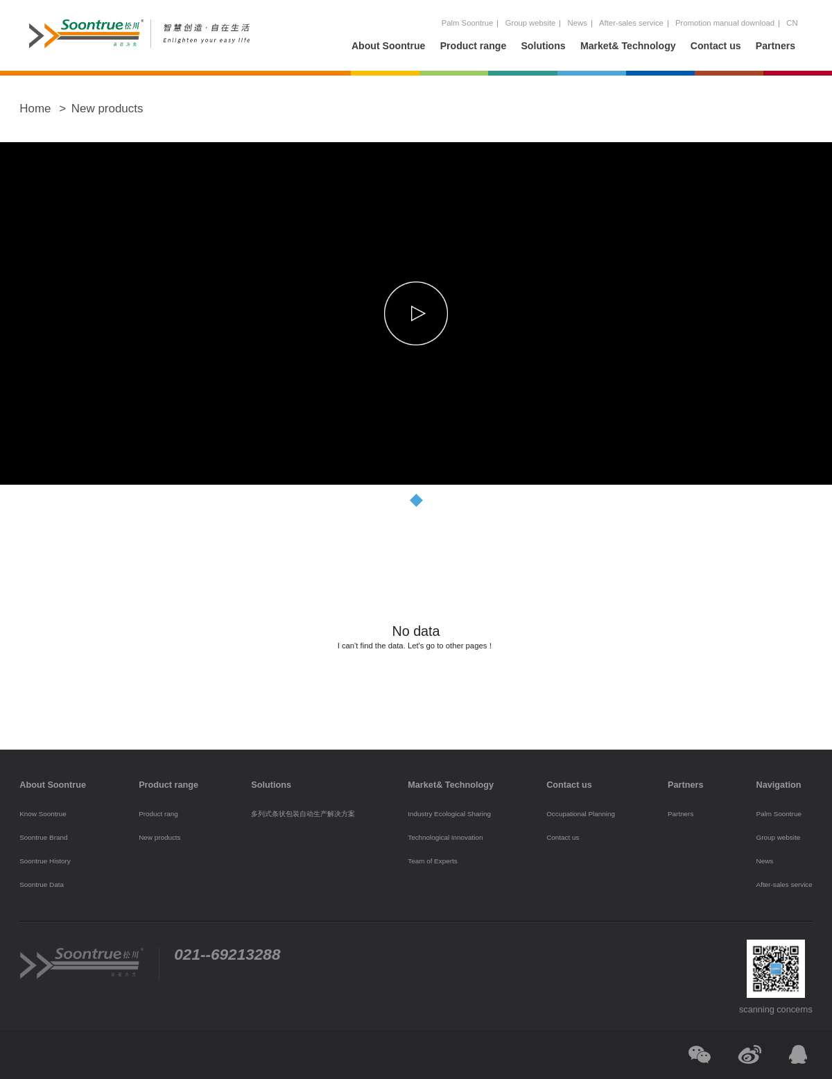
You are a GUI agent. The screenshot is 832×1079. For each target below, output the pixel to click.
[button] (416, 500)
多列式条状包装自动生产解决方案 (303, 814)
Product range (473, 45)
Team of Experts (432, 861)
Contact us (716, 45)
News (577, 23)
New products (107, 108)
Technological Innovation (445, 837)
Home (35, 108)
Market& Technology (628, 45)
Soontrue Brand (43, 837)
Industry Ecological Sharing (449, 814)
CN (791, 23)
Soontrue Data (41, 884)
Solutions (543, 45)
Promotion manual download (724, 23)
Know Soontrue (43, 814)
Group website (530, 23)
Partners (775, 45)
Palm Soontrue (468, 23)
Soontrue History (45, 861)
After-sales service (631, 23)
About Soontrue (389, 45)
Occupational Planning (580, 814)
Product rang (158, 814)
